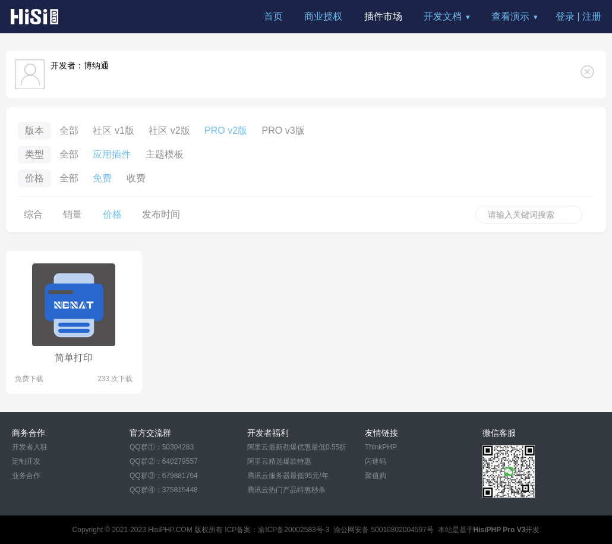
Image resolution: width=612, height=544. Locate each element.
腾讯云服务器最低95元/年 (288, 475)
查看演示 (510, 16)
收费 (136, 178)
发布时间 (161, 214)
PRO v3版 (283, 130)
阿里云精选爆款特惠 (279, 461)
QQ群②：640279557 (164, 461)
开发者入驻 (30, 447)
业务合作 (26, 475)
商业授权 (323, 16)
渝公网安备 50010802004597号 (383, 530)
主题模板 (165, 154)
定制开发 (26, 461)
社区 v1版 (113, 130)
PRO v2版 (225, 130)
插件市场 (383, 16)
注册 (591, 16)
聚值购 (375, 475)
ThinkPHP (381, 447)
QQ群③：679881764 (164, 475)
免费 (102, 178)
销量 (72, 214)
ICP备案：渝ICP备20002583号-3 (277, 530)
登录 (565, 16)
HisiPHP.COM (170, 530)
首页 (273, 16)
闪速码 (375, 461)
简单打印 (74, 358)
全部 (68, 130)
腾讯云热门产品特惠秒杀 (286, 490)
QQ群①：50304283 (162, 447)
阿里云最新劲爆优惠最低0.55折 (296, 447)
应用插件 (112, 154)
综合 (33, 214)
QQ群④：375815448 (164, 490)
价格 (112, 214)
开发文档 (443, 16)
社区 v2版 (169, 130)
